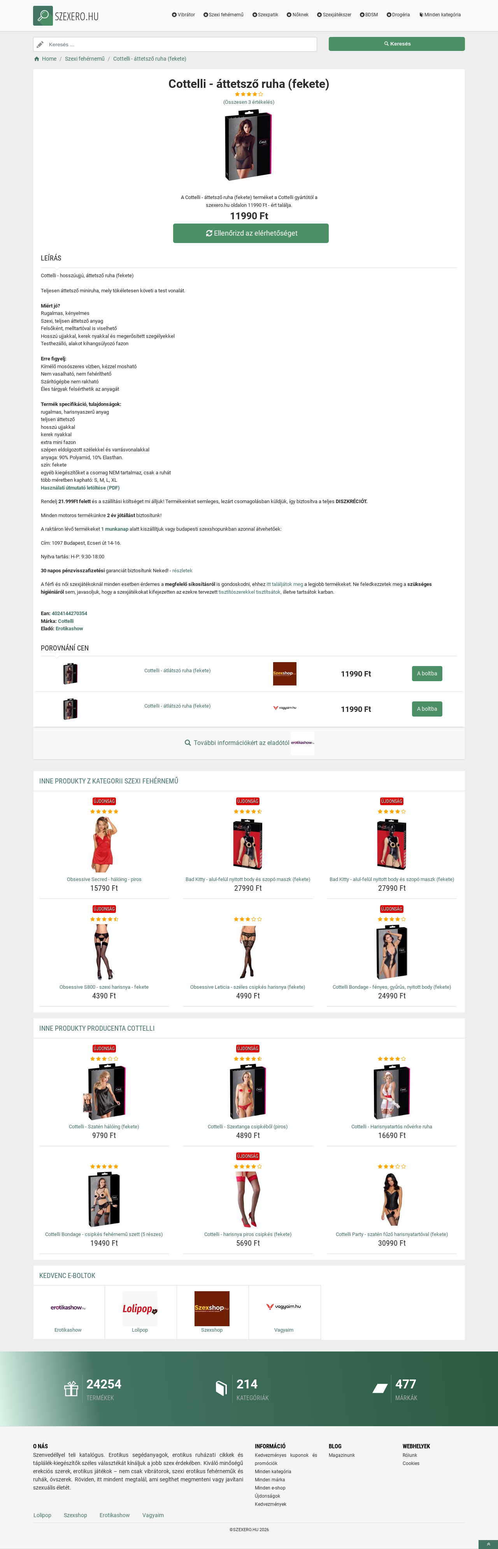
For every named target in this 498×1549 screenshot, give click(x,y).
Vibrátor (183, 14)
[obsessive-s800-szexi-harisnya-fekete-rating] (104, 919)
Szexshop (75, 1515)
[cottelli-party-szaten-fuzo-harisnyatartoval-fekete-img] (392, 1199)
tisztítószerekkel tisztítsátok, (250, 592)
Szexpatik (264, 14)
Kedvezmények (270, 1504)
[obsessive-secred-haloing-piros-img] (104, 844)
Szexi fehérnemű (223, 14)
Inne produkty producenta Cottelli (97, 1028)
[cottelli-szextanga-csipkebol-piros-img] (248, 1092)
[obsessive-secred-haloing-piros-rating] (104, 812)
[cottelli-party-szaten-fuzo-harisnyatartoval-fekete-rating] (392, 1167)
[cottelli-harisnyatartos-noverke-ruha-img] (392, 1092)
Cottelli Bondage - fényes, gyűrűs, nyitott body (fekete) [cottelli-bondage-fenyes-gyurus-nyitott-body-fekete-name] (392, 987)
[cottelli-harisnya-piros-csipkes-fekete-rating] (248, 1167)
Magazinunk (342, 1455)
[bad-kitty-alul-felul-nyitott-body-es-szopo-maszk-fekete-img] (248, 844)
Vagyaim (153, 1515)
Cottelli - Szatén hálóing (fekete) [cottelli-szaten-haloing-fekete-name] (104, 1126)
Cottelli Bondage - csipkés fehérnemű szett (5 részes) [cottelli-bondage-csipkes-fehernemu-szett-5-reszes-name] (104, 1234)
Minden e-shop (270, 1488)
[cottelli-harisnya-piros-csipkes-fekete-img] (248, 1199)
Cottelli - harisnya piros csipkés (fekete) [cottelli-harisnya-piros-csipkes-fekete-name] (248, 1234)
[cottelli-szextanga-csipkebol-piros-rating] (248, 1059)
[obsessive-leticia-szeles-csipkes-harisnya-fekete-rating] (248, 919)
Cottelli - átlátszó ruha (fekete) (177, 670)
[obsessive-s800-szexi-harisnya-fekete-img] (104, 952)
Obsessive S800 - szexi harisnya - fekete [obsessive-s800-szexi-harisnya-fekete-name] (104, 987)
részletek (182, 570)
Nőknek (297, 14)
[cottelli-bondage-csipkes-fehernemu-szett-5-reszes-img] (104, 1199)
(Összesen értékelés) (249, 102)
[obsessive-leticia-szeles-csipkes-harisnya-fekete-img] (248, 952)
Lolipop (42, 1515)
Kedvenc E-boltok (67, 1275)
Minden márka (270, 1480)
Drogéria (398, 14)
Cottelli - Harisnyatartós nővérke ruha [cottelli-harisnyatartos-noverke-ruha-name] (391, 1126)
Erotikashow (69, 628)
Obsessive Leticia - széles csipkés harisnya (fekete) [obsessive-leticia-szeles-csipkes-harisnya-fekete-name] (247, 987)
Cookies (411, 1463)
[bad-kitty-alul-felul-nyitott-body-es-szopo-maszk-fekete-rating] (248, 812)
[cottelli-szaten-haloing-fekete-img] (104, 1092)
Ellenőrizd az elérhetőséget (251, 233)
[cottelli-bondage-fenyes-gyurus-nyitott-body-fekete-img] (392, 952)
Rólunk (410, 1455)
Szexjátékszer (333, 14)
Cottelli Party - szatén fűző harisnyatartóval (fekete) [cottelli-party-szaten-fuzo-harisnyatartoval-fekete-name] (392, 1234)
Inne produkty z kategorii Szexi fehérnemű (108, 781)
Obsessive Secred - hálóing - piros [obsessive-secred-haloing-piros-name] (104, 879)
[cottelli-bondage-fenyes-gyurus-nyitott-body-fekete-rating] (392, 919)
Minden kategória (439, 14)
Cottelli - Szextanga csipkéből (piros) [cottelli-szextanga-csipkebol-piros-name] (248, 1126)
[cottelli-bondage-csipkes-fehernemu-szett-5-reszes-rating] (104, 1167)
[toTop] (488, 1544)
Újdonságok (267, 1496)
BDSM (368, 14)
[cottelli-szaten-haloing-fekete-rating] (104, 1059)
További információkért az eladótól (249, 743)
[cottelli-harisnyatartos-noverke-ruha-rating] (392, 1059)
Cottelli (66, 621)
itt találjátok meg (285, 584)
